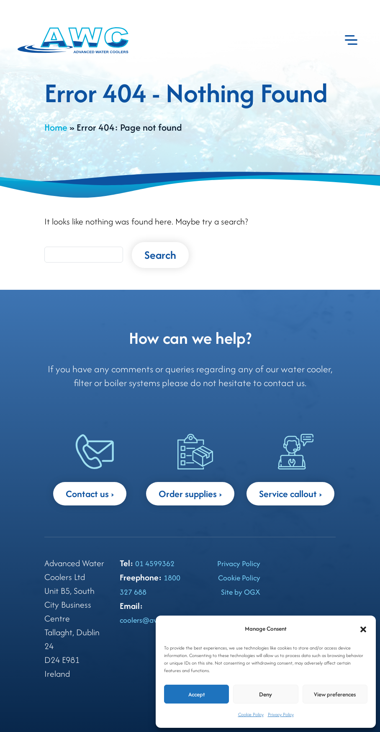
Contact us (87, 493)
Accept (196, 694)
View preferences (335, 694)
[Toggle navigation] (351, 40)
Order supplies (188, 493)
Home (55, 127)
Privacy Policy (281, 714)
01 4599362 (155, 563)
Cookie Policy (251, 714)
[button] (363, 629)
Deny (265, 694)
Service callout (288, 493)
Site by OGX (240, 592)
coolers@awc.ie (144, 620)
